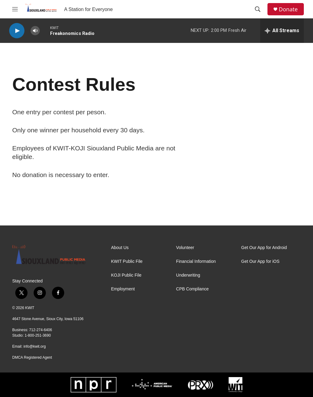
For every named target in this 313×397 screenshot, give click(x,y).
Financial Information (196, 261)
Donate (288, 9)
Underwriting (188, 275)
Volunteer (185, 247)
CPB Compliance (192, 289)
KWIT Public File (126, 261)
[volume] (35, 31)
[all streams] (282, 30)
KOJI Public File (126, 275)
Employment (123, 289)
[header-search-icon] (257, 9)
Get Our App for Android (264, 247)
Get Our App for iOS (260, 261)
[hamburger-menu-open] (15, 9)
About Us (120, 247)
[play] (17, 30)
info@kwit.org (35, 346)
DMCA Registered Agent (32, 357)
